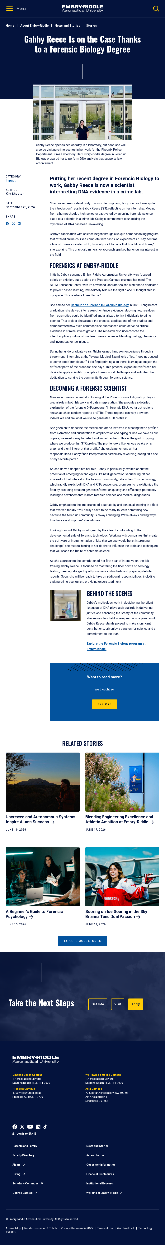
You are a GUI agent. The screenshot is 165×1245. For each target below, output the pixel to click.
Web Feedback (126, 1228)
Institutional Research (100, 1183)
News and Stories (67, 25)
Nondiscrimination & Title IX (40, 1228)
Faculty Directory (23, 1155)
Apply (134, 1004)
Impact (11, 180)
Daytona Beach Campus (27, 1074)
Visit (117, 1004)
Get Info (97, 1004)
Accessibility (13, 1228)
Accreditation (95, 1155)
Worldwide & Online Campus (103, 1074)
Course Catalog (22, 1192)
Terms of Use (105, 1228)
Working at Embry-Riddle (102, 1192)
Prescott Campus (23, 1088)
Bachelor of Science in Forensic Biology (100, 305)
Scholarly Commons (25, 1183)
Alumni (16, 1164)
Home (10, 25)
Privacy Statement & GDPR (77, 1228)
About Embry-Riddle (34, 25)
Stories (91, 25)
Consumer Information (101, 1164)
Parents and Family (24, 1145)
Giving (16, 1174)
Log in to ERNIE (26, 1133)
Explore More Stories (82, 941)
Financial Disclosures (100, 1174)
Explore (104, 704)
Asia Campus (93, 1088)
